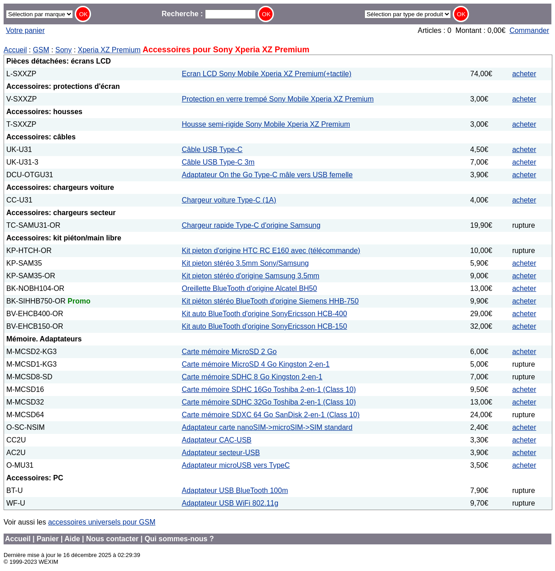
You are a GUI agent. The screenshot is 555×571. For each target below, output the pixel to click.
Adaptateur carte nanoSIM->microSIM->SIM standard (267, 427)
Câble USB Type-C (212, 149)
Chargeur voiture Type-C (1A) (229, 200)
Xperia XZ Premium (109, 50)
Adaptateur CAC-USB (217, 440)
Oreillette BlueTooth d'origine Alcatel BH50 (249, 288)
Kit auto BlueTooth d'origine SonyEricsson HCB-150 (264, 326)
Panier (47, 539)
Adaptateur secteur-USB (221, 452)
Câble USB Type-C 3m (218, 162)
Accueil (15, 50)
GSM (41, 50)
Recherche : (209, 14)
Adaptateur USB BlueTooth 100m (235, 490)
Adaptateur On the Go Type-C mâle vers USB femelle (267, 175)
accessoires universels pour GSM (101, 522)
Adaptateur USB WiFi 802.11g (230, 503)
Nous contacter (112, 539)
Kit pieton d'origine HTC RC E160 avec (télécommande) (271, 250)
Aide (72, 539)
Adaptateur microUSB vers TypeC (236, 465)
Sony (63, 50)
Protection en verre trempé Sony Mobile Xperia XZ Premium (278, 99)
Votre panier (25, 30)
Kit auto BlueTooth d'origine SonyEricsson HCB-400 (264, 314)
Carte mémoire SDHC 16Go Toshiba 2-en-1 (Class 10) (269, 389)
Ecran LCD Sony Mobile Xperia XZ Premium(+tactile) (267, 74)
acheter (524, 74)
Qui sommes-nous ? (179, 539)
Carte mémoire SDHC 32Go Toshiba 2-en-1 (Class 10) (269, 402)
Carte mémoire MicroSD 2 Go (229, 351)
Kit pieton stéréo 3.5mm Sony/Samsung (245, 263)
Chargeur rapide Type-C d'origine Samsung (251, 225)
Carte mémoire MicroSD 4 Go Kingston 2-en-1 (256, 364)
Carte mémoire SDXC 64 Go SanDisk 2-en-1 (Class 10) (271, 415)
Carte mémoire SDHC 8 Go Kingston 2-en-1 (252, 377)
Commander (529, 30)
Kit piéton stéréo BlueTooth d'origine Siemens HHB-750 (270, 301)
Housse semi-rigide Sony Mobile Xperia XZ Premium (266, 124)
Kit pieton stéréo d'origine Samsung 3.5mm (250, 276)
